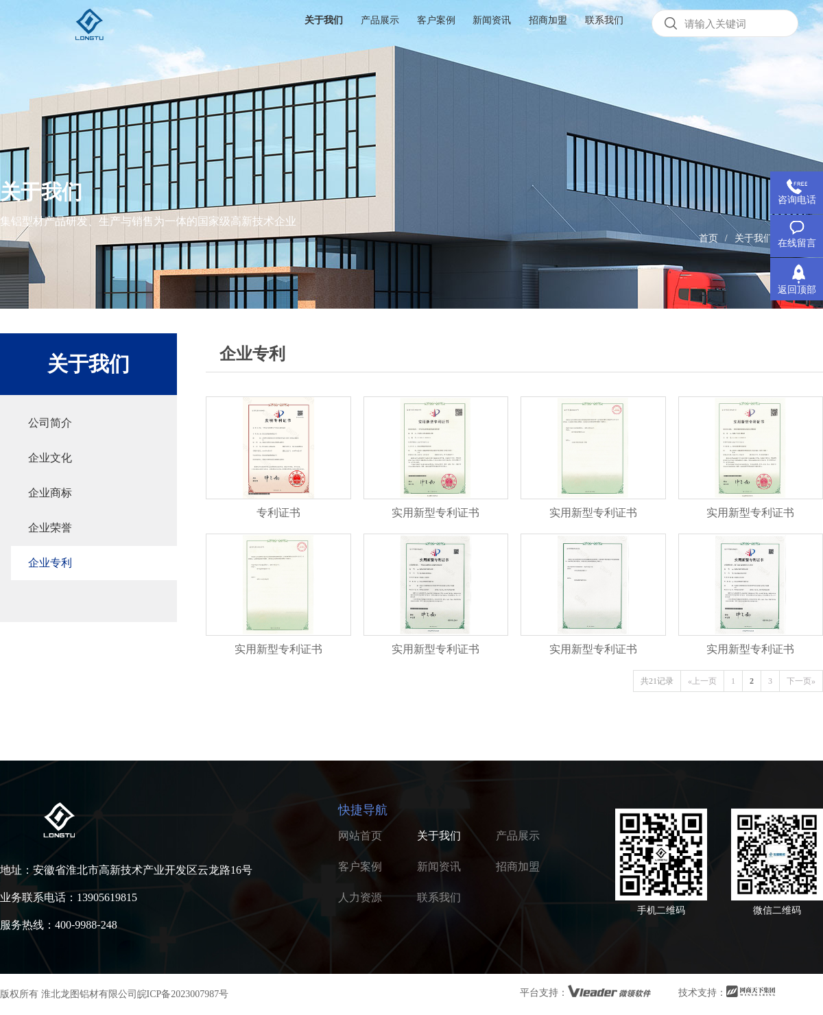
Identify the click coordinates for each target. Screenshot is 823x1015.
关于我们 (754, 238)
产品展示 (518, 835)
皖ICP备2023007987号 (183, 994)
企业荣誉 (50, 528)
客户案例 (360, 866)
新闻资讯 (439, 866)
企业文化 (50, 458)
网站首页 (360, 835)
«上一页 (702, 681)
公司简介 (50, 423)
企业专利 (50, 563)
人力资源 (360, 897)
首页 (708, 238)
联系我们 (439, 897)
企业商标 (50, 493)
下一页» (801, 681)
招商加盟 (518, 866)
